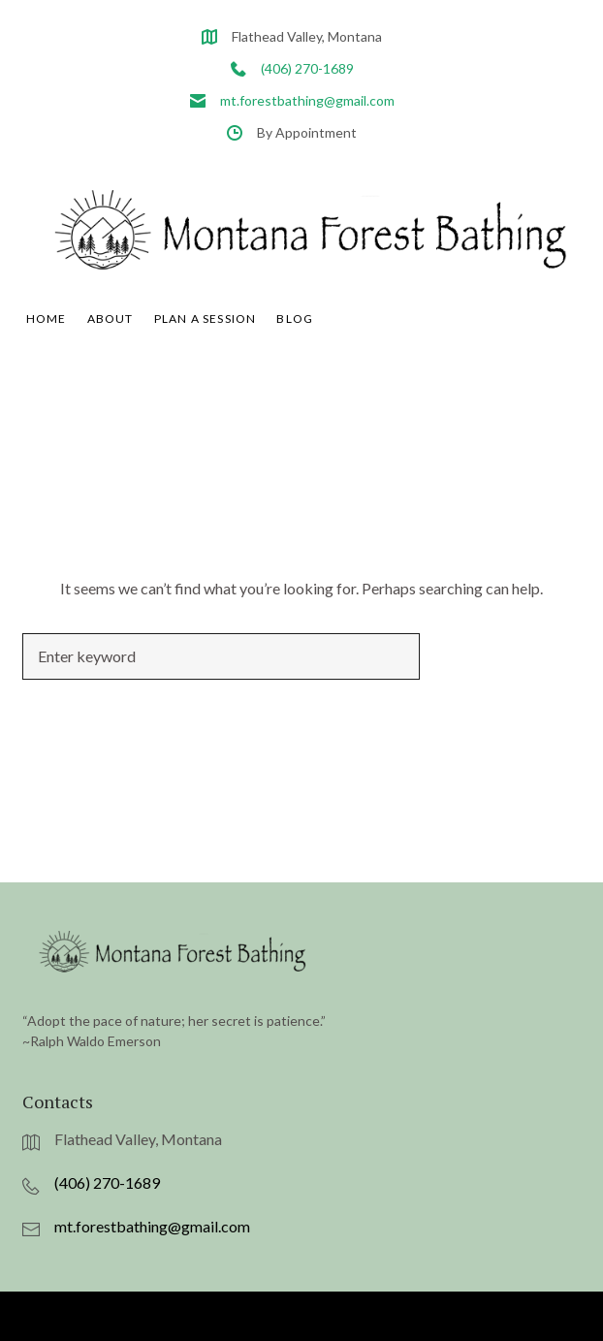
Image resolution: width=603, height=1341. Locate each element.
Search (500, 684)
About (110, 347)
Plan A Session (205, 347)
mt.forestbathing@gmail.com (307, 100)
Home (46, 347)
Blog (294, 347)
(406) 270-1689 (307, 68)
